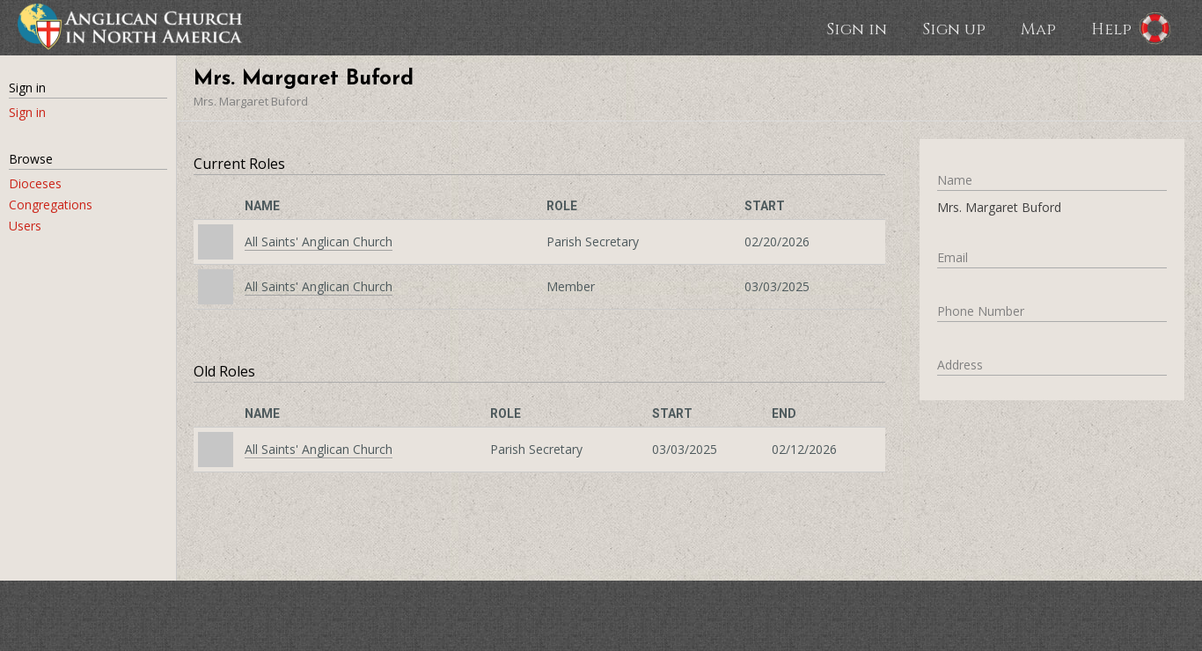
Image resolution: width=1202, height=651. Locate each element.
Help (1111, 28)
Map (1038, 28)
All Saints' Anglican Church (318, 241)
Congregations (50, 204)
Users (25, 225)
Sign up (954, 28)
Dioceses (35, 183)
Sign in (856, 28)
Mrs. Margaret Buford (251, 101)
